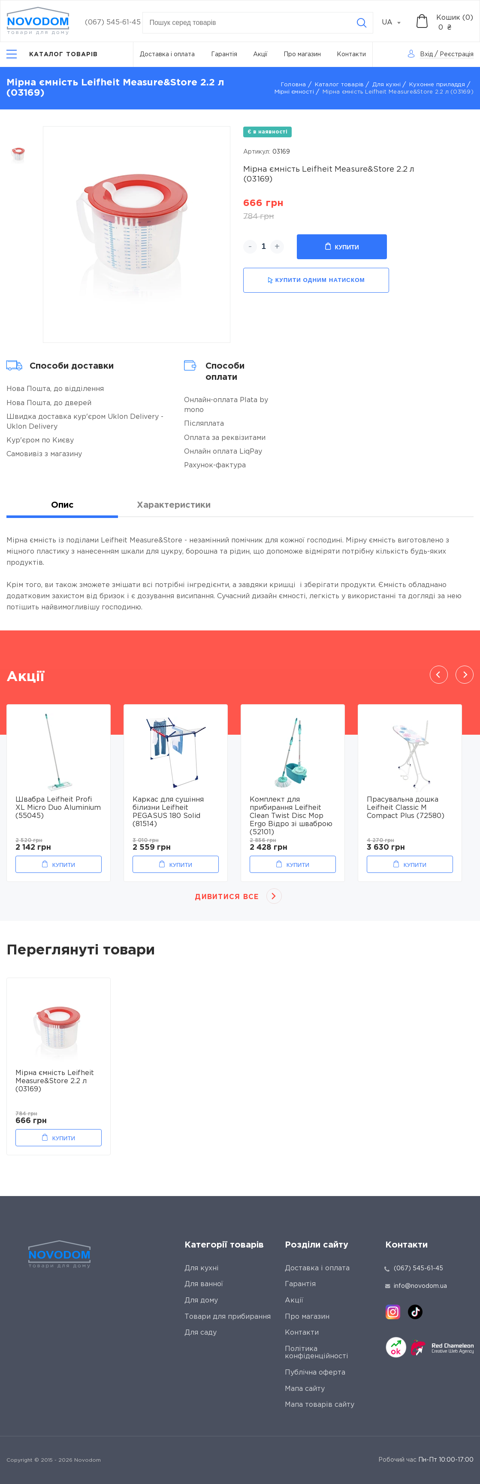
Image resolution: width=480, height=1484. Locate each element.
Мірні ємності (294, 92)
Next (465, 675)
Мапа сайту (305, 1389)
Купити (342, 247)
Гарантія (224, 54)
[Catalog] (52, 54)
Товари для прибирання (227, 1317)
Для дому (201, 1300)
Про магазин (302, 54)
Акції (260, 54)
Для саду (200, 1333)
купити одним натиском (316, 280)
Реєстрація (457, 54)
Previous (439, 675)
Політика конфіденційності (316, 1353)
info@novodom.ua (416, 1286)
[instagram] (393, 1312)
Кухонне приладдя (437, 84)
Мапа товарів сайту (319, 1405)
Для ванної (203, 1284)
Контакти (351, 54)
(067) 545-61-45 (113, 22)
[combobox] (396, 22)
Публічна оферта (315, 1372)
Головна (293, 84)
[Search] (361, 22)
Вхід (426, 54)
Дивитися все (227, 897)
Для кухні (386, 84)
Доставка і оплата (167, 54)
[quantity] (263, 247)
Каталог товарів (339, 84)
